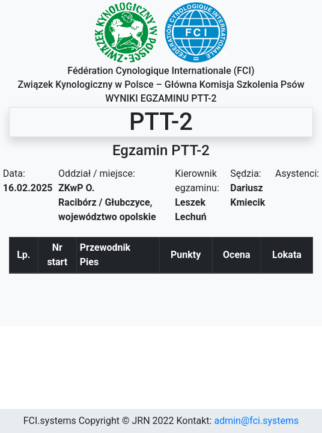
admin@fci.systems (256, 420)
